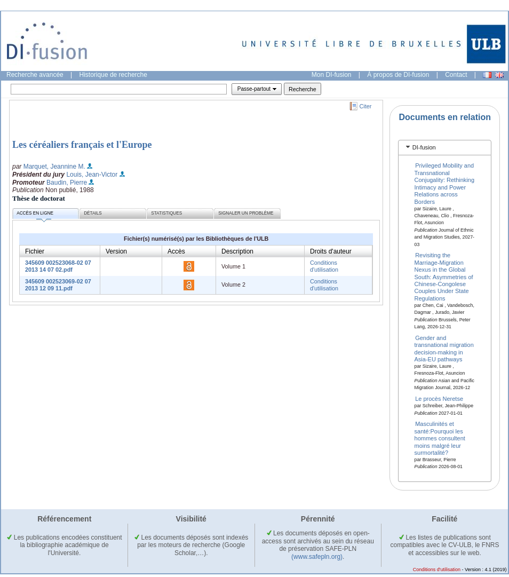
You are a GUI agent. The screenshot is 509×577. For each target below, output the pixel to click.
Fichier (34, 251)
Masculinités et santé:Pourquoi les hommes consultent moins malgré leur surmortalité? (440, 438)
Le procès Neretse (439, 399)
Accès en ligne (35, 215)
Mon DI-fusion (332, 74)
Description (237, 251)
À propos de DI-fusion (398, 74)
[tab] (444, 147)
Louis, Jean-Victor (91, 174)
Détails (93, 213)
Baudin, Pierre (66, 182)
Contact (456, 74)
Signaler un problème (245, 213)
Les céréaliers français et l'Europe (82, 144)
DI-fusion (424, 147)
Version (116, 251)
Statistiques (166, 213)
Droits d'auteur (331, 251)
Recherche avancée (34, 74)
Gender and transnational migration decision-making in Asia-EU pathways (444, 348)
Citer (366, 106)
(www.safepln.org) (317, 556)
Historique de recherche (113, 74)
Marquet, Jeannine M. (54, 166)
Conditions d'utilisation (324, 266)
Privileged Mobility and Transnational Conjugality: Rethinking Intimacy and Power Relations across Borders (445, 183)
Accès (176, 251)
